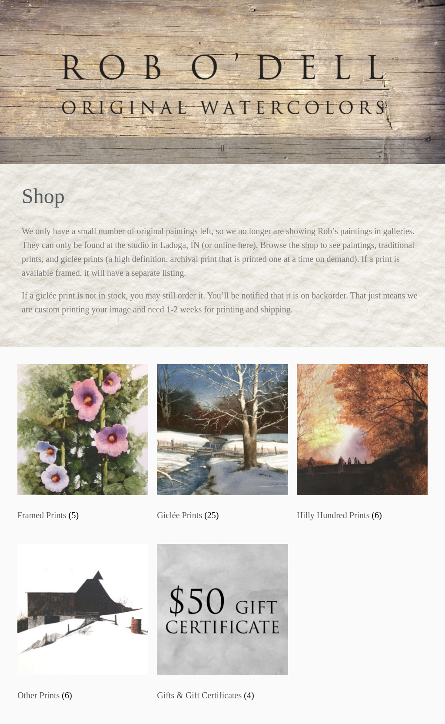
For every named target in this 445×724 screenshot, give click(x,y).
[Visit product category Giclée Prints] (222, 445)
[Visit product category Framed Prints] (82, 445)
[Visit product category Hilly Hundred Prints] (362, 445)
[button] (222, 148)
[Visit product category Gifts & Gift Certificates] (222, 625)
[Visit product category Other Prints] (82, 625)
